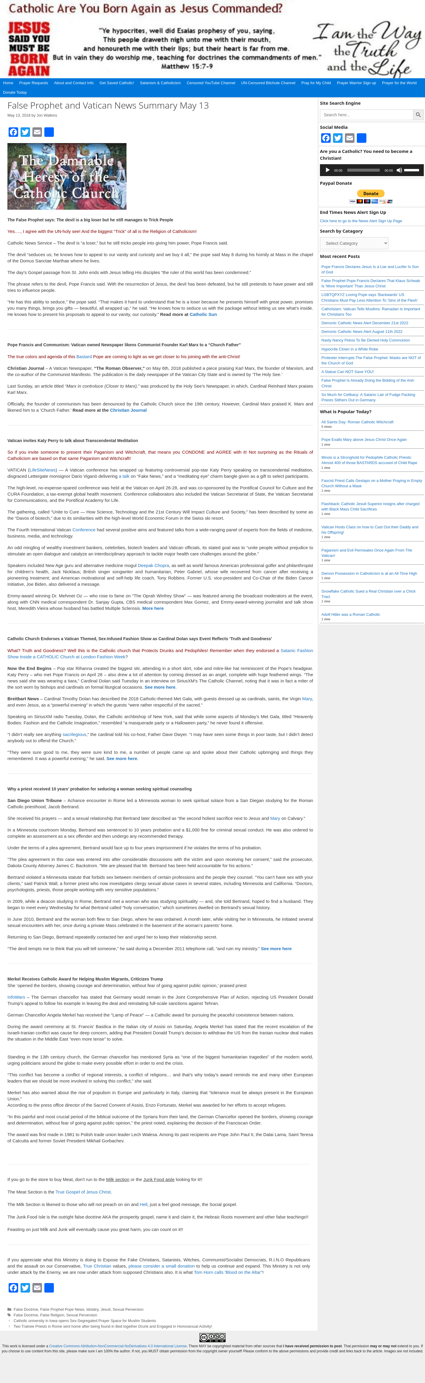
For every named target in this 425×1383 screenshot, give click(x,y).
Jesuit (105, 1309)
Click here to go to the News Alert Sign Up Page (361, 221)
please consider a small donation (162, 1265)
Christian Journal (128, 410)
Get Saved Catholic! (117, 83)
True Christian (97, 1265)
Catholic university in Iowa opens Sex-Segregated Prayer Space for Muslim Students (85, 1320)
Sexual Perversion (128, 1309)
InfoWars (16, 997)
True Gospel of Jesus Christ (82, 1191)
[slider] (363, 170)
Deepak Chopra (153, 565)
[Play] (328, 170)
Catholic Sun (203, 314)
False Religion (52, 1315)
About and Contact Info (74, 83)
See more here (122, 758)
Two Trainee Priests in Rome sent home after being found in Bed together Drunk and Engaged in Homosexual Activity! (113, 1326)
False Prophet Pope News (62, 1309)
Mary (307, 698)
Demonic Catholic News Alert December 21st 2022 (364, 323)
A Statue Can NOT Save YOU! (347, 371)
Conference (84, 529)
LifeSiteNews (42, 469)
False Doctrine (26, 1309)
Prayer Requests (33, 83)
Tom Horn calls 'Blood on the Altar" (228, 1272)
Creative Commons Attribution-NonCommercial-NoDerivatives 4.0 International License (118, 1367)
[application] (372, 170)
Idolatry (92, 1309)
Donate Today (15, 92)
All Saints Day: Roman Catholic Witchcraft (357, 422)
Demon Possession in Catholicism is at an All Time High (369, 573)
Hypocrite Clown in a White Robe (349, 349)
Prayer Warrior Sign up (356, 83)
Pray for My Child (316, 83)
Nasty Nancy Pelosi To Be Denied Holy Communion (365, 340)
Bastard (84, 356)
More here (153, 608)
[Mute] (399, 170)
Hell (143, 1204)
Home (8, 83)
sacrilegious (74, 734)
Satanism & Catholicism (160, 83)
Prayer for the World (399, 83)
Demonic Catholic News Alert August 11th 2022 (361, 331)
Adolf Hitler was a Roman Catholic (350, 614)
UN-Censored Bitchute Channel (268, 83)
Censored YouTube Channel (211, 83)
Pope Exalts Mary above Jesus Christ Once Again (364, 439)
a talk (124, 476)
